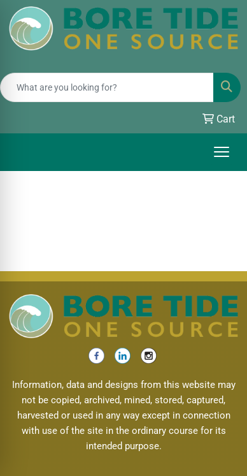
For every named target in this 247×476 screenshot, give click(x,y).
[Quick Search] (107, 87)
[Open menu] (221, 152)
